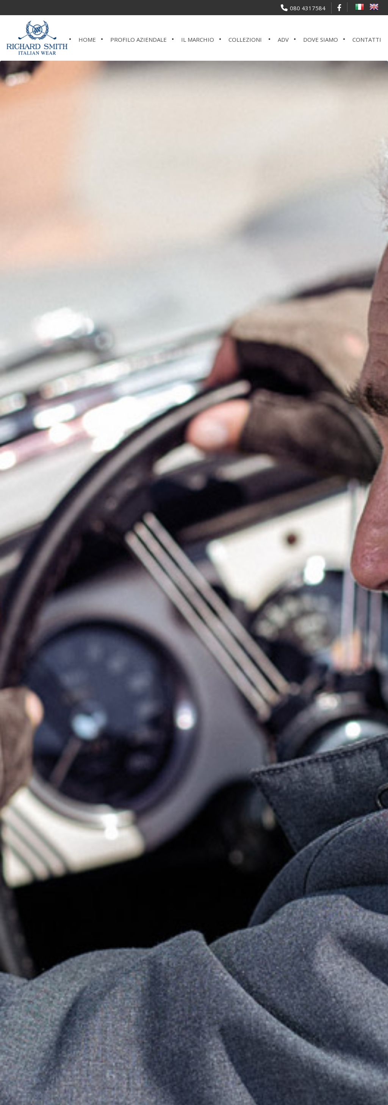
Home (87, 39)
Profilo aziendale (138, 39)
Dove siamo (320, 39)
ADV (283, 39)
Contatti (366, 39)
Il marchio (197, 39)
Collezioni (245, 39)
